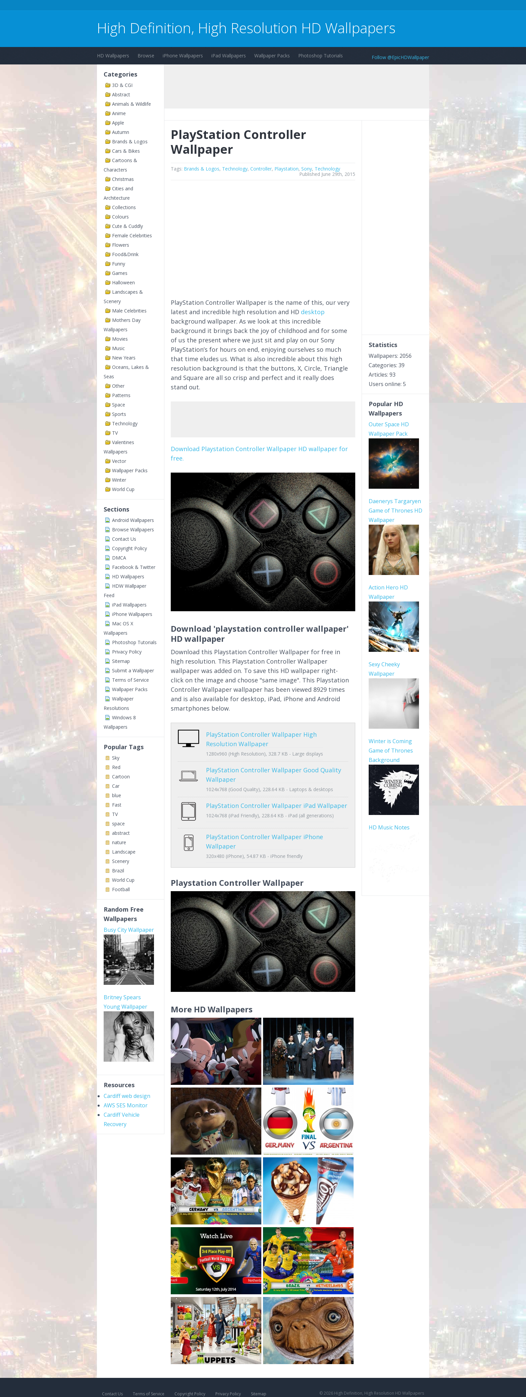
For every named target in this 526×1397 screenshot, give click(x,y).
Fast (116, 805)
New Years (124, 357)
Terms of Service (130, 680)
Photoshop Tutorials (320, 55)
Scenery (120, 861)
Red (116, 767)
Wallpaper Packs (272, 55)
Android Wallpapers (133, 520)
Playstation (286, 168)
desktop (313, 312)
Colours (120, 216)
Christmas (123, 179)
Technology (125, 423)
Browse (146, 55)
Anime (119, 113)
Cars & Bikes (126, 151)
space (118, 823)
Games (119, 273)
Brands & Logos (130, 141)
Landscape (124, 852)
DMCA (119, 558)
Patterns (121, 395)
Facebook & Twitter (133, 567)
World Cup (123, 489)
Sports (119, 414)
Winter (119, 480)
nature (119, 842)
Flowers (120, 245)
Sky (115, 758)
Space (118, 404)
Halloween (123, 282)
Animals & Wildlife (131, 104)
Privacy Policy (127, 651)
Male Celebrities (129, 310)
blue (116, 795)
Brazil (118, 870)
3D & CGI (122, 85)
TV (115, 433)
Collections (124, 207)
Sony (306, 168)
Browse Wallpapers (133, 529)
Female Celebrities (132, 235)
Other (118, 386)
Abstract (121, 94)
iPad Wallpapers (228, 55)
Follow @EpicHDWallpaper (400, 57)
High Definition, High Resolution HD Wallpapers (246, 27)
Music (118, 348)
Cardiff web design (127, 1096)
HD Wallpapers (113, 55)
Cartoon (121, 776)
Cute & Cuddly (127, 226)
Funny (118, 263)
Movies (120, 339)
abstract (121, 833)
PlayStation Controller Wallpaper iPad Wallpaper (276, 806)
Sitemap (121, 661)
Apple (118, 122)
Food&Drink (125, 254)
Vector (119, 461)
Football (121, 889)
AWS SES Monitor (126, 1105)
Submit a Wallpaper (133, 670)
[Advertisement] (219, 6)
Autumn (120, 132)
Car (115, 786)
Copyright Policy (129, 548)
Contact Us (124, 539)
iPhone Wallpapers (183, 55)
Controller (261, 168)
